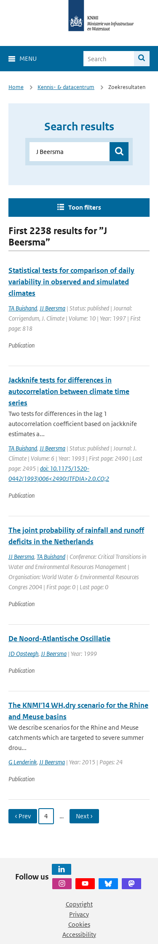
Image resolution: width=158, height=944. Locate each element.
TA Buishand (22, 308)
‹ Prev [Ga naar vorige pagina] (23, 816)
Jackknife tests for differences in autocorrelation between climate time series (68, 391)
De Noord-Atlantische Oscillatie (59, 638)
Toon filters (84, 207)
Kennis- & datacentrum (65, 87)
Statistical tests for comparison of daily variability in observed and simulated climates (71, 282)
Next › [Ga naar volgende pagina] (84, 816)
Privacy (79, 914)
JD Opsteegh (23, 654)
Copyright (79, 904)
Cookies (79, 924)
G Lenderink (22, 762)
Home (16, 87)
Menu (28, 58)
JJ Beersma (52, 308)
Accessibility (79, 935)
